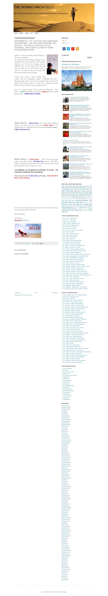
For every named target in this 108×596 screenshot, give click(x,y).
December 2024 (65, 419)
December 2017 (65, 486)
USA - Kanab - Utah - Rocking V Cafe (71, 329)
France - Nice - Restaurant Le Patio (71, 296)
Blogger (64, 592)
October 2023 (65, 443)
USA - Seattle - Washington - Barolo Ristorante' (73, 357)
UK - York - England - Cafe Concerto (71, 315)
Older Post (55, 292)
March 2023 (64, 452)
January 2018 (65, 485)
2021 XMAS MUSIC (81, 195)
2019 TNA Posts (77, 192)
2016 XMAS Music (68, 189)
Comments (66, 43)
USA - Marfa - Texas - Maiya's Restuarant (72, 336)
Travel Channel (66, 394)
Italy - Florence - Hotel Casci (69, 228)
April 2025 (64, 414)
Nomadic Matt (66, 387)
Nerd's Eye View (66, 384)
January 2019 (65, 476)
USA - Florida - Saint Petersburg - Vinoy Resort (73, 257)
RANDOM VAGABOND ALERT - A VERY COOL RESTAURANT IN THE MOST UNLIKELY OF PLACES (80, 115)
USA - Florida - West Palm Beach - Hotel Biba (73, 259)
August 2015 (64, 510)
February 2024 (65, 436)
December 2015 (65, 507)
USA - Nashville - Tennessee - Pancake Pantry (73, 338)
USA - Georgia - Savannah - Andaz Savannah (73, 261)
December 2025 (65, 407)
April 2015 (64, 514)
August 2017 (64, 490)
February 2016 (65, 504)
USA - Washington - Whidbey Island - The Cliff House (75, 287)
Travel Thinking (74, 210)
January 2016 (65, 505)
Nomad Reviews (82, 200)
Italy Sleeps (84, 198)
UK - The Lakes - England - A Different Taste (73, 314)
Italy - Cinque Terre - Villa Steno (70, 226)
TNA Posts (85, 209)
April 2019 (64, 473)
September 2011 (65, 569)
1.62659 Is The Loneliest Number (70, 140)
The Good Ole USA (68, 209)
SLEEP (27, 33)
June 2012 (64, 560)
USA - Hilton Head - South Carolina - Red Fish (73, 327)
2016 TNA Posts (88, 187)
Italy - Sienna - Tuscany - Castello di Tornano (73, 301)
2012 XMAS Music (67, 186)
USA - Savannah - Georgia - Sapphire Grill (72, 353)
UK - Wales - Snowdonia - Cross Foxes (71, 247)
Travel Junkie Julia (67, 396)
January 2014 (65, 528)
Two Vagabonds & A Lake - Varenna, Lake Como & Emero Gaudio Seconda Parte (81, 164)
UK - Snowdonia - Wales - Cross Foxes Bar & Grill (74, 312)
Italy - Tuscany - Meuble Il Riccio (70, 235)
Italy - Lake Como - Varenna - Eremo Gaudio (73, 230)
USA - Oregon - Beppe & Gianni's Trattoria (72, 341)
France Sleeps (89, 197)
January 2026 (65, 405)
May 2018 (64, 481)
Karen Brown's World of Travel (69, 375)
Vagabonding (66, 397)
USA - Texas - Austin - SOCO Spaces (71, 276)
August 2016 (64, 500)
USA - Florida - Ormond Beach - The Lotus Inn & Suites (75, 256)
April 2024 (64, 433)
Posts (64, 40)
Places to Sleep (82, 204)
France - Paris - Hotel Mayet (69, 219)
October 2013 (65, 533)
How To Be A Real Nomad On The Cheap (79, 97)
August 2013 (64, 536)
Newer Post (17, 292)
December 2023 (65, 440)
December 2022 (65, 457)
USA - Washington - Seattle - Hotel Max (72, 285)
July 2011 (64, 572)
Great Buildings (66, 198)
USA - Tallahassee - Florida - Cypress (71, 358)
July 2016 (64, 502)
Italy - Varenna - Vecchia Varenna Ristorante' (73, 303)
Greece (78, 198)
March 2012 (64, 566)
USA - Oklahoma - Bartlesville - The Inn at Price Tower (75, 271)
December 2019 (65, 469)
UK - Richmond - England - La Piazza (71, 310)
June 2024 (64, 429)
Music (90, 198)
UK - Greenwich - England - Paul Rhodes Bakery (74, 308)
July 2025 (64, 410)
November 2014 (65, 519)
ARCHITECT (22, 220)
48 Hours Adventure (67, 368)
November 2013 (65, 531)
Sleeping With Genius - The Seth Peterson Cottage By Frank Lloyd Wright (79, 156)
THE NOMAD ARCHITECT (34, 7)
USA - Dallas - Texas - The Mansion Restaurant (73, 324)
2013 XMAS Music (80, 186)
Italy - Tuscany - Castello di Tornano (71, 233)
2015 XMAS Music (77, 187)
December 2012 (65, 550)
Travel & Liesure (66, 392)
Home (36, 292)
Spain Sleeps (82, 207)
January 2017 (65, 497)
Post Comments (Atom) (26, 295)
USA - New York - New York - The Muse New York (74, 269)
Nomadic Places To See (70, 202)
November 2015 (65, 509)
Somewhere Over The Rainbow (70, 64)
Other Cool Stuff (87, 202)
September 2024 (65, 424)
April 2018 (64, 483)
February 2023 (65, 453)
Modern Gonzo (66, 382)
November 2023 (65, 441)
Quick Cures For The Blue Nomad (72, 206)
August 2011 (64, 571)
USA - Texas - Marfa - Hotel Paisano (71, 280)
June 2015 (64, 512)
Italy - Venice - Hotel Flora (69, 238)
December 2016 (65, 498)
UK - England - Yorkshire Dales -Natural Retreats (74, 245)
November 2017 (65, 488)
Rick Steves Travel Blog (68, 390)
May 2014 (64, 522)
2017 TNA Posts (67, 191)
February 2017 (65, 495)
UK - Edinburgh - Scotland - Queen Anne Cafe (73, 305)
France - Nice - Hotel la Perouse (70, 218)
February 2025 (65, 416)
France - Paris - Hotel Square (69, 221)
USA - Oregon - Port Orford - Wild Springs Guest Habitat (75, 273)
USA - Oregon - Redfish (68, 343)
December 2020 (65, 466)
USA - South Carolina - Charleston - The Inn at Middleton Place (77, 275)
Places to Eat (67, 204)
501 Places (65, 370)
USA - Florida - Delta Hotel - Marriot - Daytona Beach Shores (76, 254)
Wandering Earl (66, 399)
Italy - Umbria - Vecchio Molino (70, 237)
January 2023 (65, 455)
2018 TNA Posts (81, 191)
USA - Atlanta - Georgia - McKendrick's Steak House (74, 319)
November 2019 (65, 471)
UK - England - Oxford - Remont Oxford (72, 242)
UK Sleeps (84, 210)
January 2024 (65, 438)
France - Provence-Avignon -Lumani (71, 225)
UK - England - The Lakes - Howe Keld (71, 244)
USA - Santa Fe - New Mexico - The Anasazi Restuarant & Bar (77, 351)
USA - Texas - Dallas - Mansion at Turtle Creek (73, 278)
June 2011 (64, 574)
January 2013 (65, 548)
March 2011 (64, 579)
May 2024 (64, 431)
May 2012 (64, 562)
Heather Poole (66, 373)
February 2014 (65, 526)
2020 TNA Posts (73, 194)
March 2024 (64, 435)
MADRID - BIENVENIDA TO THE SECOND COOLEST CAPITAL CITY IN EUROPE (79, 106)
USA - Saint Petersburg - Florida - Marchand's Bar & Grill (75, 348)
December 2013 (65, 529)
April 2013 (64, 543)
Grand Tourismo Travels (68, 371)
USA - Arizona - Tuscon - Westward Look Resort (73, 249)
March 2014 (64, 524)
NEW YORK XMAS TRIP (68, 200)
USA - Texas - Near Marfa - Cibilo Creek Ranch (73, 281)
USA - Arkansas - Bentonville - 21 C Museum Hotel (74, 250)
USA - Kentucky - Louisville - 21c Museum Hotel (73, 264)
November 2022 (65, 459)
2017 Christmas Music (83, 189)
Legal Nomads (66, 378)
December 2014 (65, 517)
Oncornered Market (67, 389)
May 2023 (64, 448)
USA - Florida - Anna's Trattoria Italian (71, 326)
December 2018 (65, 478)
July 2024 (64, 428)
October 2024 (65, 422)
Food (83, 197)
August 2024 (64, 426)
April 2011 (64, 578)
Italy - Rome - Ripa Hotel (68, 231)
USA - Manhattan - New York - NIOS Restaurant (73, 334)
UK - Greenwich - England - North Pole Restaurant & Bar (75, 307)
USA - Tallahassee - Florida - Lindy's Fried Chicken (74, 360)
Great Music (73, 198)
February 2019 (65, 474)
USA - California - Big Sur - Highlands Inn (72, 252)
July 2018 (64, 479)
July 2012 (64, 559)
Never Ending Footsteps (68, 385)
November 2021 (65, 464)
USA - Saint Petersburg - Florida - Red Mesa (73, 350)
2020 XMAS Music (87, 194)
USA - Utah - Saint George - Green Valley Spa (73, 283)
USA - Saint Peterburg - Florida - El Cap (72, 346)
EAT (32, 33)
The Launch (79, 209)
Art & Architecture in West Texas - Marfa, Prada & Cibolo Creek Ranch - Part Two (81, 147)
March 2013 (64, 545)
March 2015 (64, 516)
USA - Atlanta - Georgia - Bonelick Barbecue (73, 317)
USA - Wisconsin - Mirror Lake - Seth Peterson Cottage (75, 288)
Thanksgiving (89, 207)
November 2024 (65, 421)
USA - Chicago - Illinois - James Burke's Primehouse (74, 322)
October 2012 (65, 553)
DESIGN (37, 33)
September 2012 (65, 555)
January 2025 (65, 417)
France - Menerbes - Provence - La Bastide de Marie (74, 295)
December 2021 (65, 462)
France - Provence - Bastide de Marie (71, 223)
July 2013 (64, 538)
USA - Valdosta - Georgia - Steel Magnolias (72, 362)
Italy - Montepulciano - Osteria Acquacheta (72, 300)
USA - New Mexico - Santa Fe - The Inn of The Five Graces (76, 266)
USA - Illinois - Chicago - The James (71, 263)
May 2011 (64, 576)
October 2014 (65, 521)
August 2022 (64, 460)
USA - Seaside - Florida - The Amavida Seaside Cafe (75, 355)
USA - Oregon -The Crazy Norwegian (71, 345)
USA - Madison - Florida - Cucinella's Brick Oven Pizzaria (76, 333)
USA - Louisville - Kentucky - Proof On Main (72, 331)
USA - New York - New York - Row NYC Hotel (73, 268)
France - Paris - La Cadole (69, 298)
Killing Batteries (66, 377)
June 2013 (64, 540)
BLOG (16, 33)
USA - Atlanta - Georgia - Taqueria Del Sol (72, 320)
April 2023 (64, 450)
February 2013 (65, 547)
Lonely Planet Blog (67, 380)
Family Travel (75, 197)
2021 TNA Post (68, 195)
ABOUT (21, 33)
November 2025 (65, 409)
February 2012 (65, 567)
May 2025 (64, 412)
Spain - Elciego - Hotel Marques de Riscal (72, 240)
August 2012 (64, 557)
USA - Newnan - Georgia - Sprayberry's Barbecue (74, 339)
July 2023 (64, 445)
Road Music (75, 207)
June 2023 (64, 447)
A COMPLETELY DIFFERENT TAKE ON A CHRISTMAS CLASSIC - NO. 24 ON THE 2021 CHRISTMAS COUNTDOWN (80, 173)
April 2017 (64, 491)
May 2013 (64, 541)
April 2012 (64, 564)
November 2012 (65, 552)
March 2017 (64, 493)
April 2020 (64, 467)
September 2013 (65, 535)
